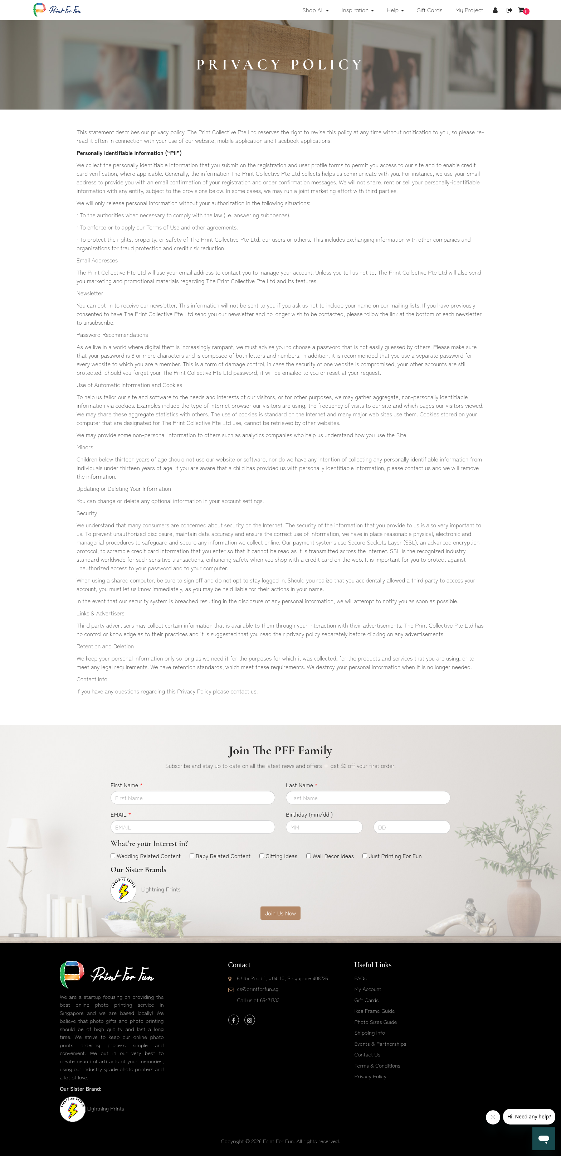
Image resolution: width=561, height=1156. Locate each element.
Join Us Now (280, 913)
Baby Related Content (223, 855)
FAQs (360, 978)
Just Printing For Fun (395, 855)
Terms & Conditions (377, 1065)
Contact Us (367, 1054)
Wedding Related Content (149, 855)
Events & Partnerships (380, 1043)
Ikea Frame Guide (374, 1010)
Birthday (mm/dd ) (309, 814)
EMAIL (121, 814)
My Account (367, 988)
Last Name (302, 784)
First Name (127, 784)
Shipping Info (369, 1032)
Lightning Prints (105, 1108)
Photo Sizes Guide (375, 1021)
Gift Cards (366, 999)
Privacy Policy (370, 1076)
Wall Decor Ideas (333, 855)
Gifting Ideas (281, 855)
